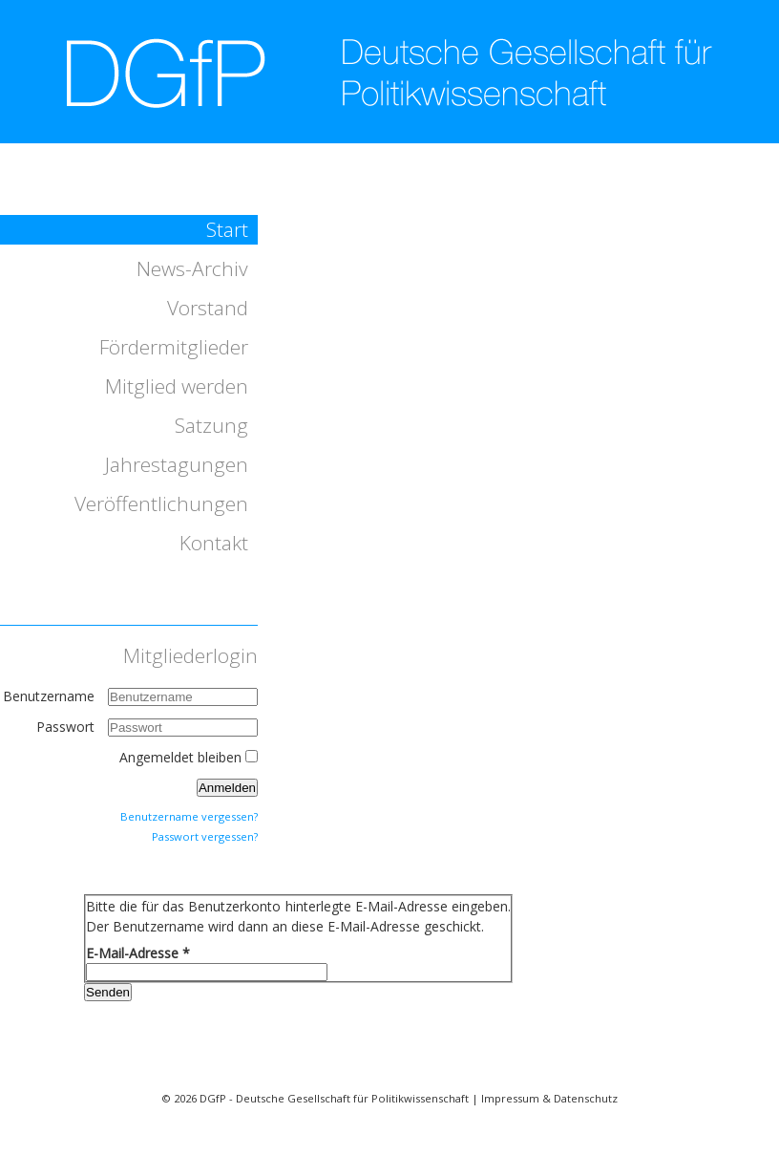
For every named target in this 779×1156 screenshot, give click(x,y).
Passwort (67, 726)
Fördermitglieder (173, 346)
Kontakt (213, 542)
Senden (108, 992)
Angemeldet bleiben (180, 757)
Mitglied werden (176, 386)
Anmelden (227, 788)
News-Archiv (192, 268)
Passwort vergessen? (205, 836)
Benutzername (49, 696)
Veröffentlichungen (161, 503)
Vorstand (207, 307)
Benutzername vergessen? (189, 816)
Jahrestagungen (176, 464)
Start (227, 229)
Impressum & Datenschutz (549, 1098)
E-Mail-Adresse (138, 953)
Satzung (211, 425)
